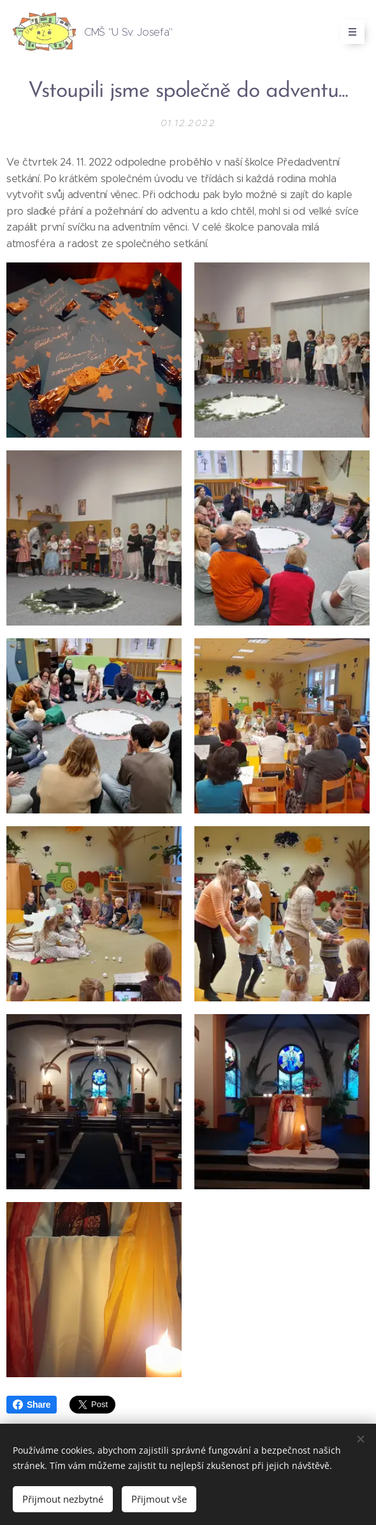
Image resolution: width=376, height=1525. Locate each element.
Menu (348, 32)
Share (31, 1405)
